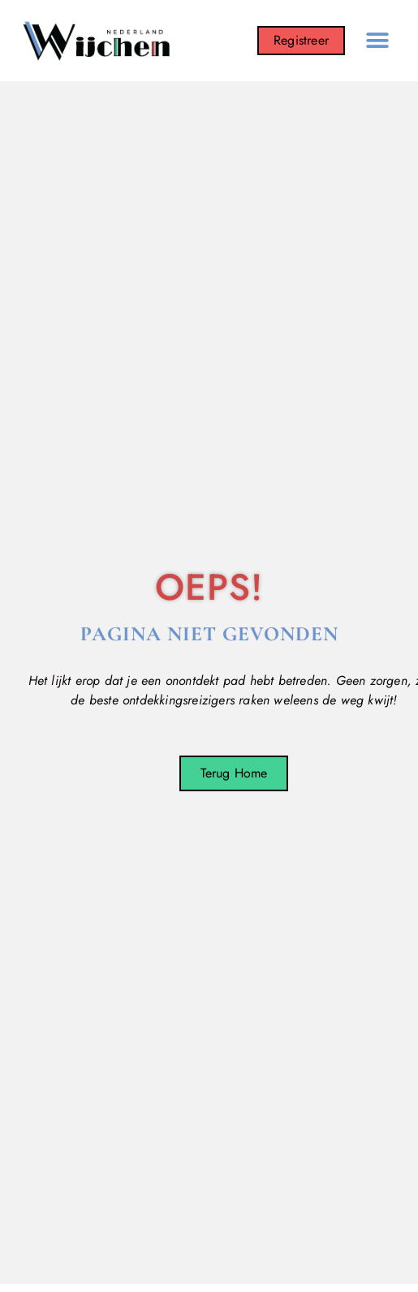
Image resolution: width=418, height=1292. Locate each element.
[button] (377, 41)
